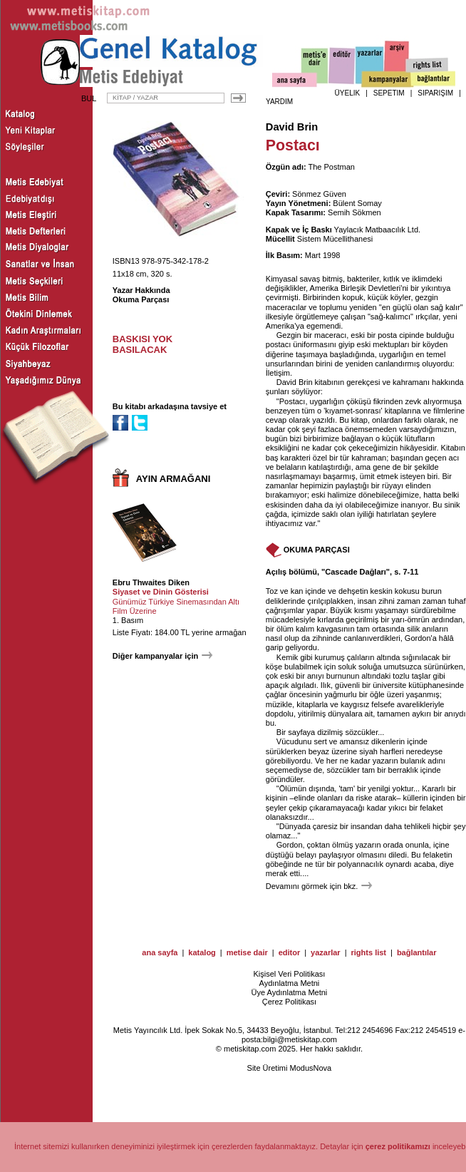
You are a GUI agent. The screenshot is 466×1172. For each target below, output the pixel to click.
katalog (202, 952)
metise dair (247, 952)
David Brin (292, 127)
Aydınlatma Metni (289, 983)
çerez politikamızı (398, 1146)
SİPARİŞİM (435, 93)
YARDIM (279, 102)
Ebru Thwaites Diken (151, 582)
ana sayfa (159, 952)
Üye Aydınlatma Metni (290, 992)
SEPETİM (389, 93)
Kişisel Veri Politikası (289, 974)
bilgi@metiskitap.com (300, 1039)
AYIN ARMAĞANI (173, 478)
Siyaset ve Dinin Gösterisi (161, 591)
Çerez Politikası (289, 1001)
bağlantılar (417, 952)
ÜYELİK (348, 93)
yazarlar (326, 952)
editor (290, 952)
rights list (369, 952)
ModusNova (311, 1068)
